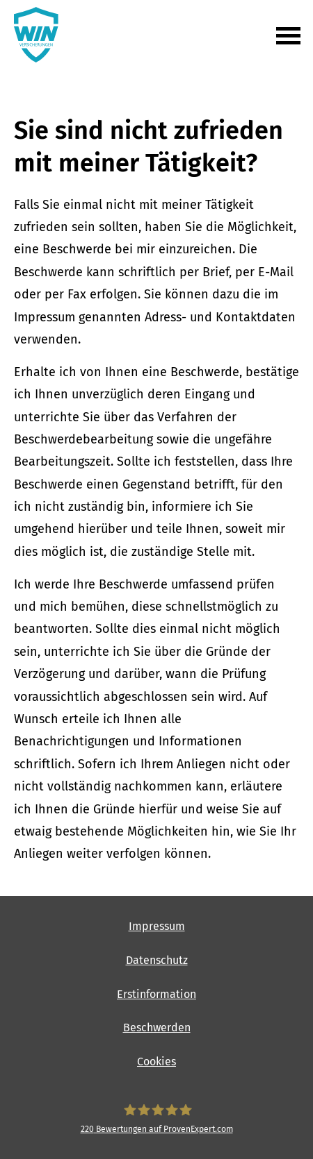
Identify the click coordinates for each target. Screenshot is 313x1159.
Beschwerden (157, 1027)
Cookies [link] (156, 1061)
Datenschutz (157, 960)
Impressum (157, 926)
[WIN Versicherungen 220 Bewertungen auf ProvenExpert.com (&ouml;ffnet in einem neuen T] (156, 1119)
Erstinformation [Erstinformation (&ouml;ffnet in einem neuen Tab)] (156, 994)
